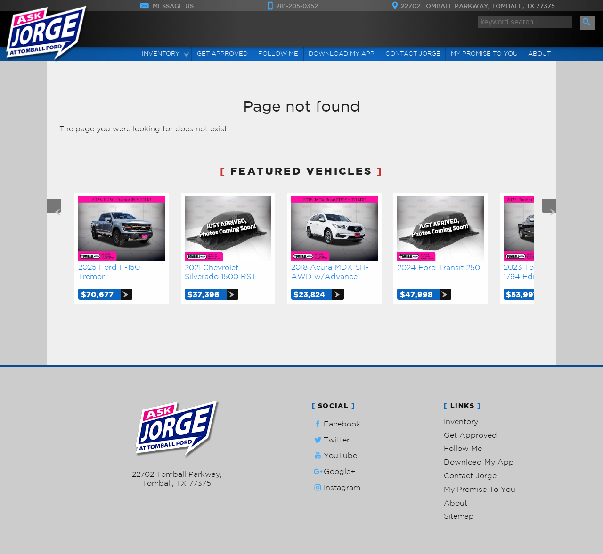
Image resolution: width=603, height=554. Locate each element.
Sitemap (459, 516)
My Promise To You (479, 489)
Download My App (342, 53)
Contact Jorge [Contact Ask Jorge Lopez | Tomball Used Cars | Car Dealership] (412, 53)
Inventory (461, 421)
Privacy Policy (252, 497)
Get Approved (470, 435)
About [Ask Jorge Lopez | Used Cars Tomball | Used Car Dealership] (539, 53)
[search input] (525, 22)
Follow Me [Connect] (278, 53)
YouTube (334, 455)
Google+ (333, 471)
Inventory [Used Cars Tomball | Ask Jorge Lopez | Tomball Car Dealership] (160, 53)
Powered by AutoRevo (204, 497)
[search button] (587, 23)
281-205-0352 (177, 465)
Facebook (336, 424)
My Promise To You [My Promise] (484, 53)
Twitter (331, 440)
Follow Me (463, 448)
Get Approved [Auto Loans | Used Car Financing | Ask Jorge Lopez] (222, 53)
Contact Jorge (470, 475)
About (455, 502)
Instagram (336, 487)
